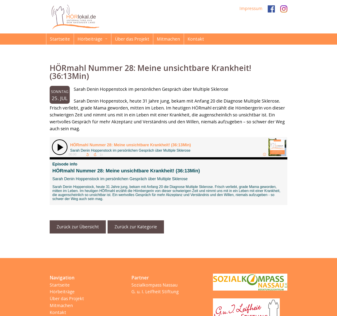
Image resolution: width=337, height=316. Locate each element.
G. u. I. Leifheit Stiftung (155, 292)
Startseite (60, 39)
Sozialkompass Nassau (154, 285)
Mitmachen (168, 39)
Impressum (250, 8)
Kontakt (196, 39)
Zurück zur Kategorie (135, 227)
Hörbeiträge (90, 39)
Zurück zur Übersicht (78, 227)
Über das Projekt (132, 39)
